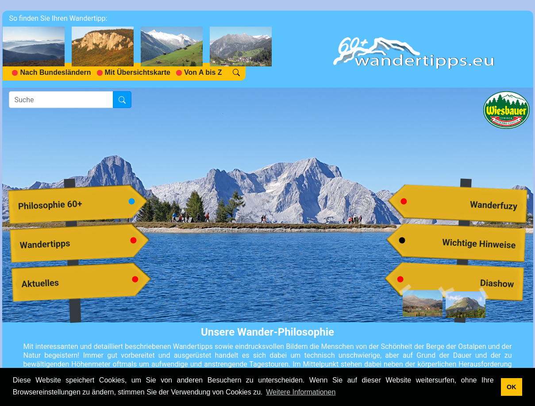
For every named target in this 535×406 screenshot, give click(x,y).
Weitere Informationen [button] (300, 392)
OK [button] (511, 387)
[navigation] (140, 49)
